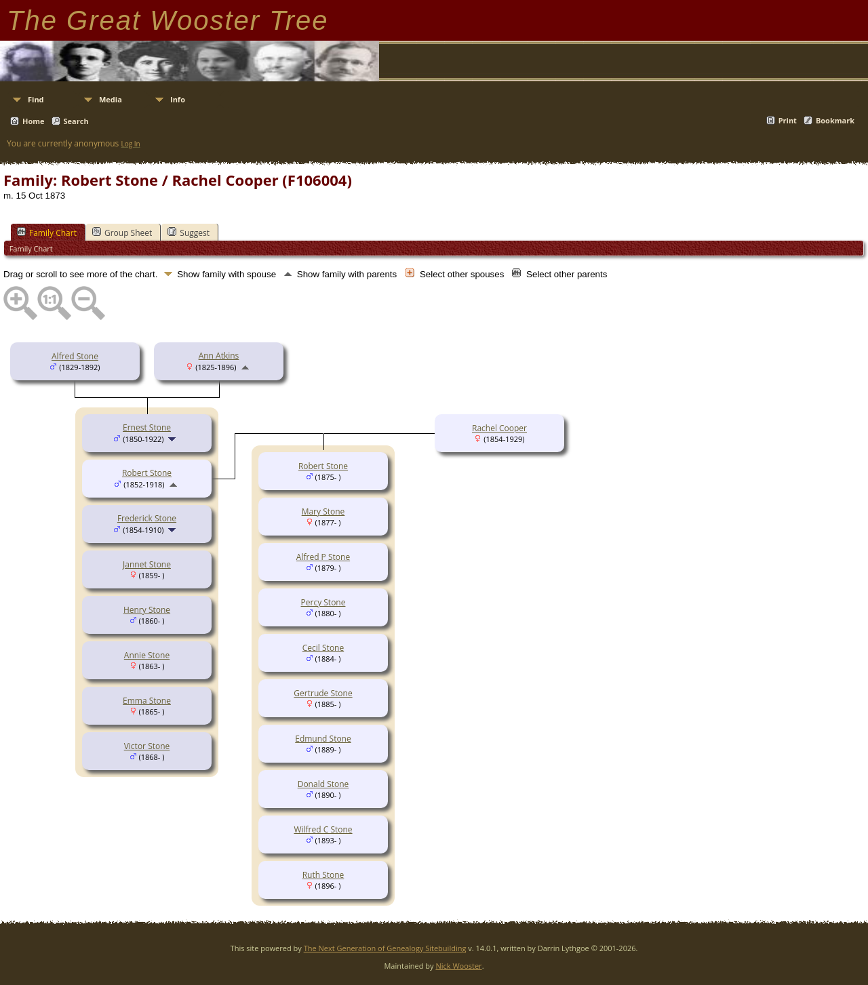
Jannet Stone (147, 564)
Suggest (188, 232)
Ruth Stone (323, 875)
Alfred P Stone (323, 557)
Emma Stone (147, 700)
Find (36, 99)
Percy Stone (323, 602)
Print (787, 120)
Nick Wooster (458, 966)
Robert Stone (147, 473)
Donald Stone (323, 784)
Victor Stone (147, 746)
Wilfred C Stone (323, 829)
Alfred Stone (75, 356)
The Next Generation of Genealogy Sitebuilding (385, 948)
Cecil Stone (323, 648)
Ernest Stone (147, 427)
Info (177, 99)
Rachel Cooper (499, 428)
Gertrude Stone (323, 693)
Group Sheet (122, 232)
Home (33, 121)
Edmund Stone (323, 738)
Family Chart (47, 232)
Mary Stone (323, 511)
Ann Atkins (219, 355)
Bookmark (835, 120)
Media (110, 99)
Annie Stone (147, 655)
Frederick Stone (146, 518)
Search (76, 121)
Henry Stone (146, 610)
